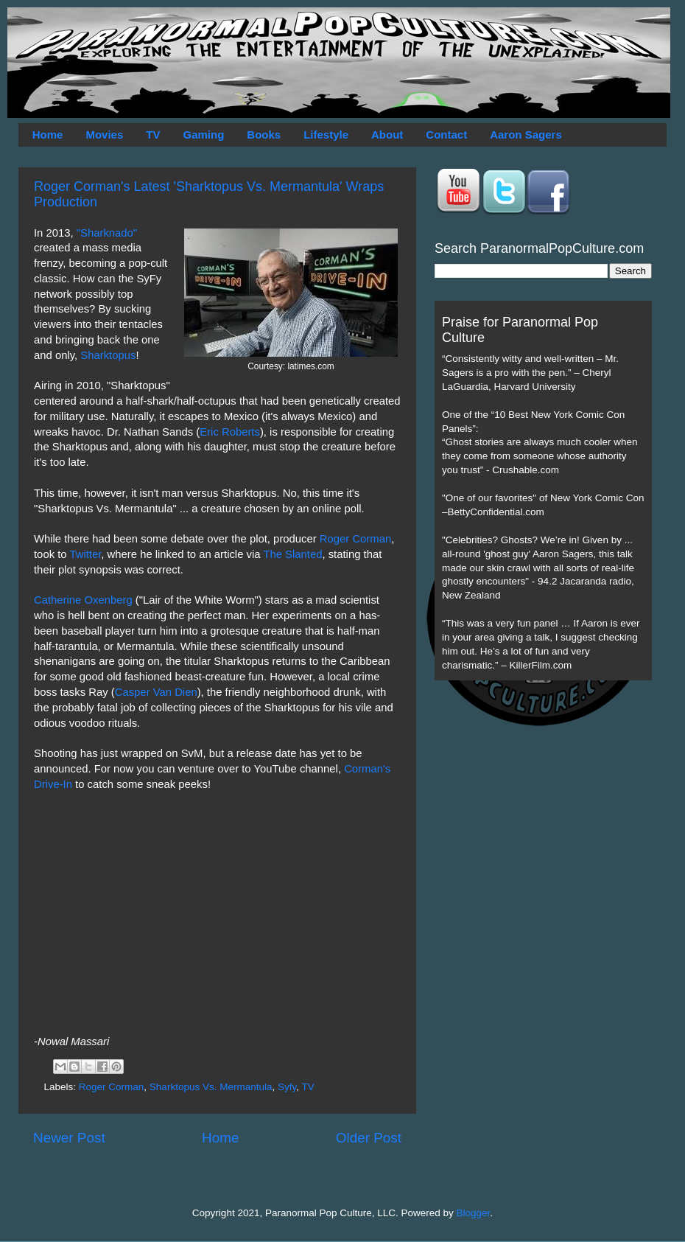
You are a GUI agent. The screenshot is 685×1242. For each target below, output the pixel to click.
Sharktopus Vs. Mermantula (211, 1086)
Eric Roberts (230, 432)
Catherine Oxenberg (83, 600)
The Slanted (292, 554)
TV (153, 134)
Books (264, 134)
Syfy (287, 1086)
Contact (446, 134)
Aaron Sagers (526, 134)
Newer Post (69, 1137)
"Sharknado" (107, 233)
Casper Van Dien (156, 692)
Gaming (203, 134)
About (387, 134)
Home (47, 134)
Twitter (85, 554)
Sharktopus (108, 355)
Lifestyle (325, 134)
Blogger (474, 1212)
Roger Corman (355, 539)
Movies (104, 134)
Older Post (368, 1137)
